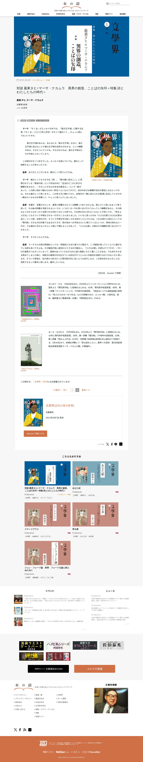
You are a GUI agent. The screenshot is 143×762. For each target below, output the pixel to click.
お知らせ (18, 706)
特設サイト (109, 14)
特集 (96, 14)
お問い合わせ (20, 709)
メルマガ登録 (94, 668)
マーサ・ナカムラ (34, 100)
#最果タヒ (83, 495)
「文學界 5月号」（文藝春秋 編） (102, 180)
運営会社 (18, 702)
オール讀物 (62, 698)
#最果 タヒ (35, 498)
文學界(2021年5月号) (60, 405)
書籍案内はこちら (48, 668)
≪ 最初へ (57, 390)
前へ (65, 390)
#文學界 (24, 108)
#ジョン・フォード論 (47, 577)
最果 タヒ (21, 100)
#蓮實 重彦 (35, 577)
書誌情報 (123, 14)
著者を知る (31, 14)
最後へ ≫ (86, 390)
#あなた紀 (91, 495)
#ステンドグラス (46, 536)
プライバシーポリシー (23, 698)
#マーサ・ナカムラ (46, 498)
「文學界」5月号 (40, 382)
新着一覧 (39, 695)
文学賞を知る (60, 14)
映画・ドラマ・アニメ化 (80, 14)
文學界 (23, 120)
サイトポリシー (21, 695)
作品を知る (45, 14)
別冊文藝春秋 (63, 702)
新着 (18, 14)
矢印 (83, 629)
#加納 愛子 (35, 536)
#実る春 (91, 536)
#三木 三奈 (83, 536)
